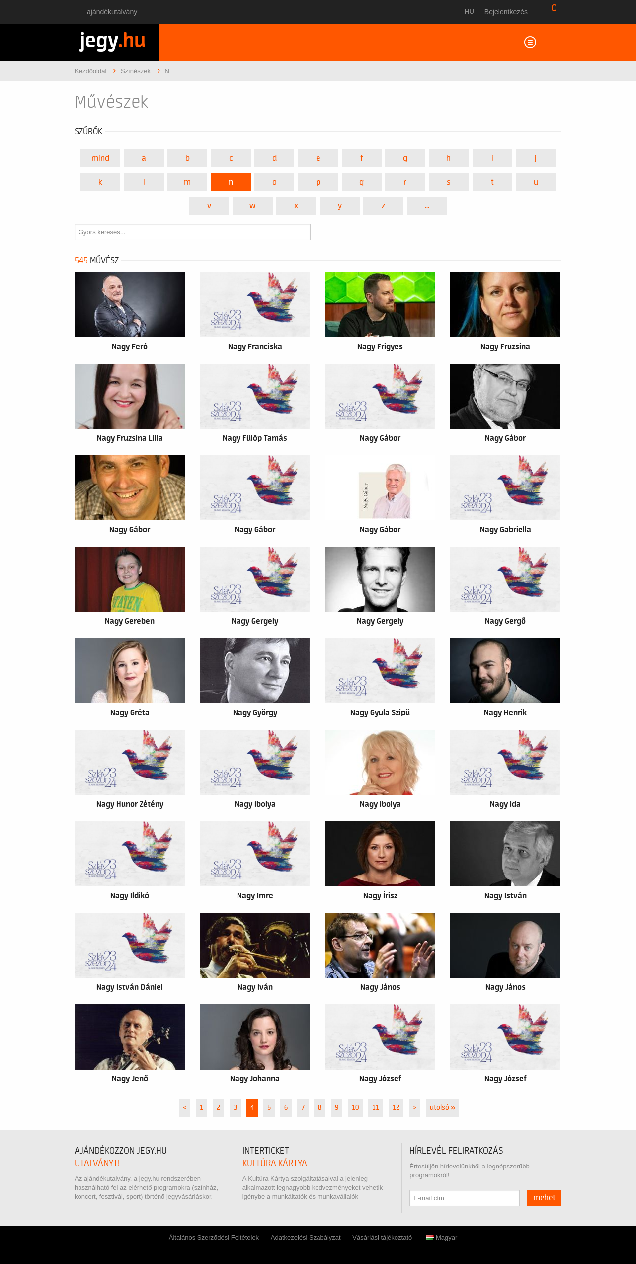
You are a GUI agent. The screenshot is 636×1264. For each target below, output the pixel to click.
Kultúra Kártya (274, 1163)
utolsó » (442, 1108)
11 (375, 1108)
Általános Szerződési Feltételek (214, 1237)
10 (355, 1108)
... (427, 205)
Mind (100, 158)
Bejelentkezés (506, 12)
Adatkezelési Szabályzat (306, 1237)
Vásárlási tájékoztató (382, 1237)
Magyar (441, 1237)
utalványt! (97, 1163)
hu (469, 11)
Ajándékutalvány (112, 12)
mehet (544, 1197)
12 (396, 1108)
